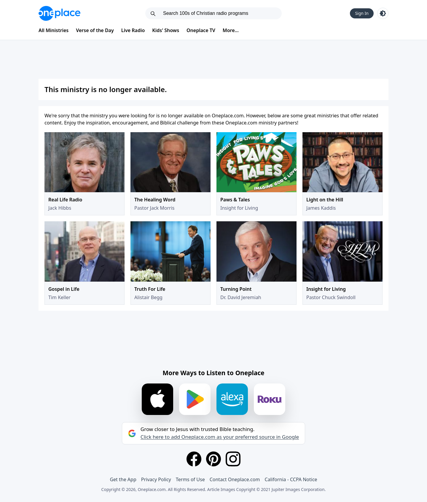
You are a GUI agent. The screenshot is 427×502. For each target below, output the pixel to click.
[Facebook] (194, 459)
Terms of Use (190, 479)
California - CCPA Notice (291, 479)
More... (231, 30)
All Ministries (53, 30)
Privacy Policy (156, 479)
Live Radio (133, 30)
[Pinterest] (213, 459)
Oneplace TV (201, 30)
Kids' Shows (165, 30)
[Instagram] (233, 459)
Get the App (123, 479)
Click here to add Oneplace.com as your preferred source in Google (220, 437)
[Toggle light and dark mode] (382, 13)
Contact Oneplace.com (235, 479)
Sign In (362, 13)
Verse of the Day (95, 30)
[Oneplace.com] (59, 13)
